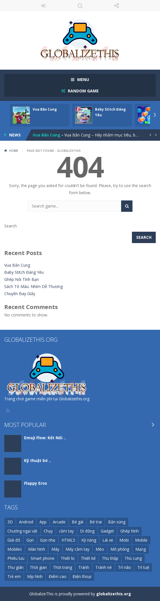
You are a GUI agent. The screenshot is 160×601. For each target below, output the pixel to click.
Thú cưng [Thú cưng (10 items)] (133, 558)
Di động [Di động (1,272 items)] (87, 531)
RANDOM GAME (83, 91)
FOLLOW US (116, 5)
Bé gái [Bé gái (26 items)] (77, 522)
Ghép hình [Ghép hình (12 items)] (129, 531)
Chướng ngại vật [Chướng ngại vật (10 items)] (22, 531)
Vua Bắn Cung (45, 109)
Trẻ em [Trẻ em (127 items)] (14, 576)
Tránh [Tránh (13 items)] (83, 567)
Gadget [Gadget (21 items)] (107, 531)
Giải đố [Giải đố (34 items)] (13, 540)
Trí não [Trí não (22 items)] (124, 567)
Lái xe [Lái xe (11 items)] (107, 540)
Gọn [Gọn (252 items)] (30, 540)
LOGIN (43, 5)
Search (10, 226)
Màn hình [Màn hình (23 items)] (36, 549)
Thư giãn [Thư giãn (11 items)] (15, 567)
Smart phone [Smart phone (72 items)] (42, 558)
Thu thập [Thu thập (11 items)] (110, 558)
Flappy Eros (35, 483)
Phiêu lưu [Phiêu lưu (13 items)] (15, 558)
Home (13, 151)
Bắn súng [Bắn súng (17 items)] (116, 522)
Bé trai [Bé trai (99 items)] (96, 522)
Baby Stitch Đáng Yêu (24, 272)
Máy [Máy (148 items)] (55, 549)
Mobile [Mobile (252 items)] (141, 540)
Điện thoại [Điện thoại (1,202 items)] (82, 576)
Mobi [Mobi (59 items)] (124, 540)
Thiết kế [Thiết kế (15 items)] (88, 558)
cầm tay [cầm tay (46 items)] (66, 531)
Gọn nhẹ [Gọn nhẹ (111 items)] (47, 540)
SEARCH (80, 5)
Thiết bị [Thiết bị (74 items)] (68, 558)
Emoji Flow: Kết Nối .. (45, 437)
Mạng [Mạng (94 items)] (140, 549)
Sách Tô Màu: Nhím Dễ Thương (33, 286)
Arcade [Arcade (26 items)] (59, 522)
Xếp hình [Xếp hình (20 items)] (35, 576)
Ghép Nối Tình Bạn (21, 279)
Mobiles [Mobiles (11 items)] (14, 549)
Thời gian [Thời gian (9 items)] (38, 567)
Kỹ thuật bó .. (37, 460)
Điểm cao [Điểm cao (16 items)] (57, 576)
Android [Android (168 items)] (26, 522)
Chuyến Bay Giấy (19, 293)
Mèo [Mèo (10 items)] (100, 549)
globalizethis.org (113, 593)
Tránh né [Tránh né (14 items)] (103, 567)
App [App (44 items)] (43, 522)
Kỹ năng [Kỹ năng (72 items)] (88, 540)
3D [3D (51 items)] (10, 522)
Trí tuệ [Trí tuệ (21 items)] (143, 567)
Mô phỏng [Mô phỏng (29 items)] (119, 549)
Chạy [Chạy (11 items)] (48, 531)
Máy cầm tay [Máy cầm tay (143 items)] (77, 549)
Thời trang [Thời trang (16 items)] (62, 567)
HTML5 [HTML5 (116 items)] (68, 540)
